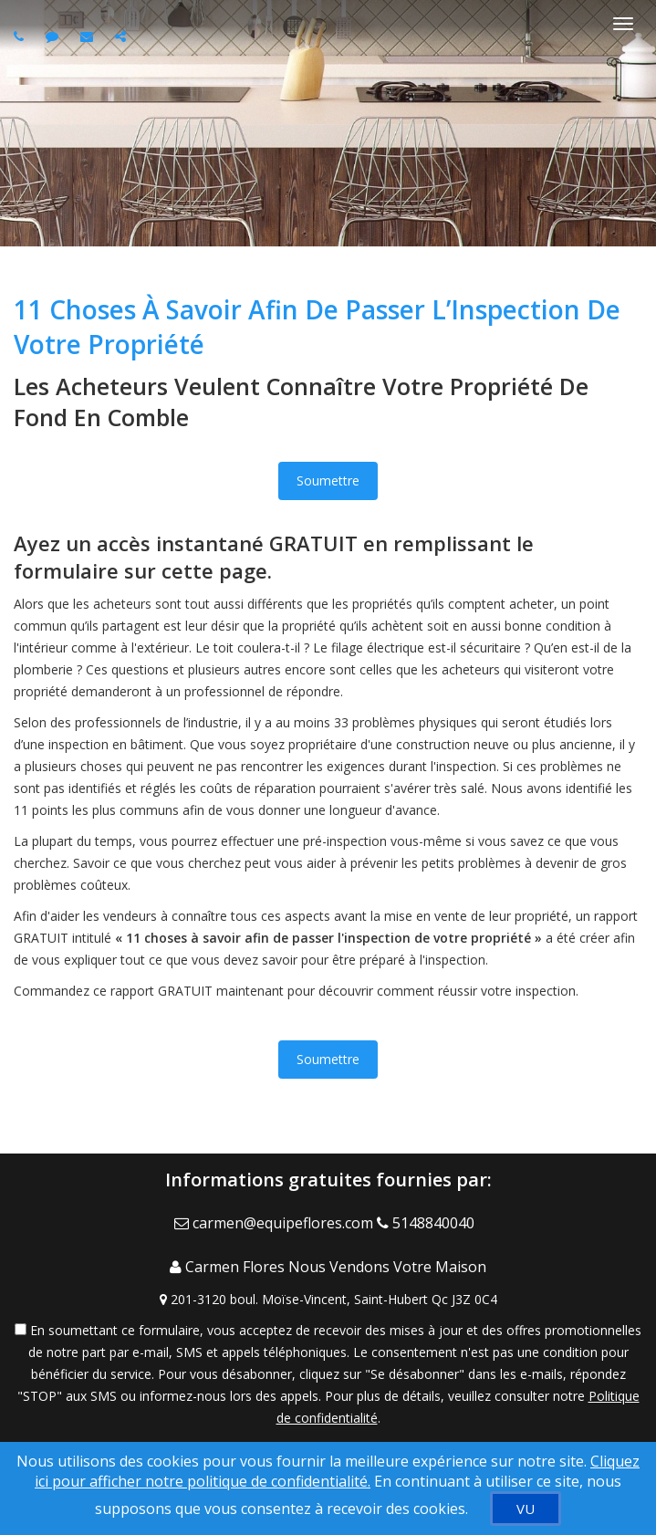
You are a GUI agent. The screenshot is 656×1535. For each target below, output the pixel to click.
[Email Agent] (275, 1223)
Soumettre (328, 480)
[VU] (525, 1508)
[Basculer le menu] (623, 23)
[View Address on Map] (328, 1299)
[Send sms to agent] (54, 36)
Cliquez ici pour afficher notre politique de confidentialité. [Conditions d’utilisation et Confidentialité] (337, 1471)
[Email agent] (89, 36)
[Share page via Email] (122, 36)
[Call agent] (21, 36)
